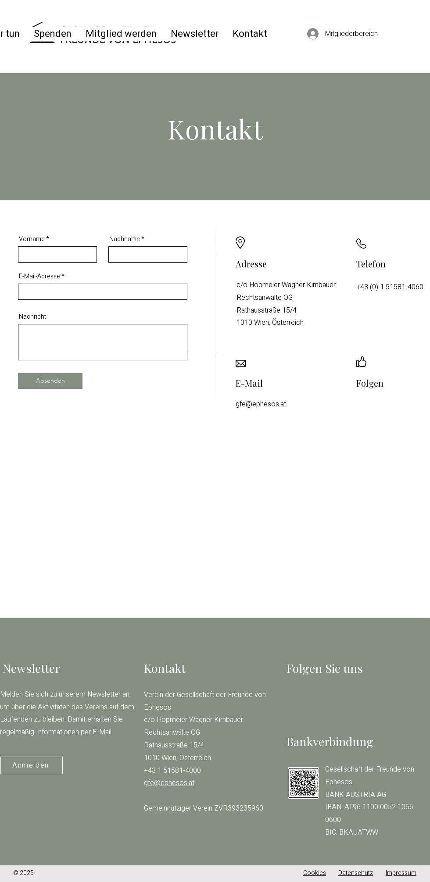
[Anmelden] (31, 765)
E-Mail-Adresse (39, 277)
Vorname (32, 239)
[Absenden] (50, 381)
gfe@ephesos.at (153, 317)
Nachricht (32, 317)
